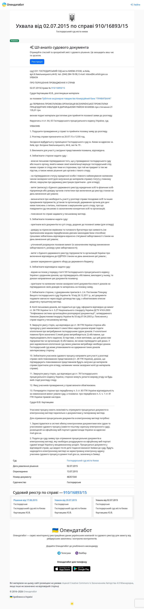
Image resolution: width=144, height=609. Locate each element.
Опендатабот (30, 591)
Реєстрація (37, 61)
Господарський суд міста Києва (83, 460)
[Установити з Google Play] (81, 568)
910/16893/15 (58, 88)
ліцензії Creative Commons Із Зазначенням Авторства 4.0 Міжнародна (97, 583)
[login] (135, 4)
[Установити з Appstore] (62, 568)
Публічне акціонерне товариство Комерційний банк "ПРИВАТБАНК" (76, 98)
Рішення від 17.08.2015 (25, 500)
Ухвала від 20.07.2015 (66, 500)
